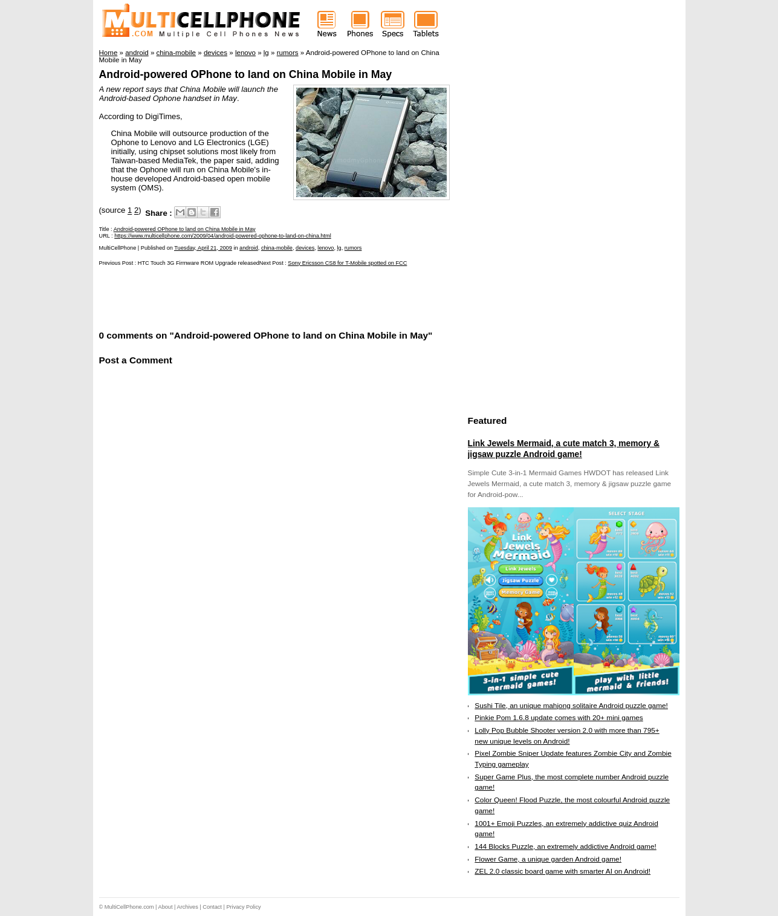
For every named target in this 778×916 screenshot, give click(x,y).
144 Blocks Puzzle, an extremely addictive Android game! (565, 846)
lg (339, 248)
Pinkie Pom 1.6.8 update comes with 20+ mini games (559, 717)
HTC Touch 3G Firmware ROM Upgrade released (198, 263)
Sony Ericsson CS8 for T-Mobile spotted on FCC (347, 263)
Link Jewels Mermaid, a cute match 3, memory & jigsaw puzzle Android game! (564, 448)
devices (305, 248)
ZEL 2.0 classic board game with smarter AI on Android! (562, 871)
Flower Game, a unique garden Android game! (548, 859)
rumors (353, 248)
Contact (212, 907)
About (165, 907)
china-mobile (277, 248)
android (248, 248)
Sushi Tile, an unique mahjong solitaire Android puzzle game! (571, 705)
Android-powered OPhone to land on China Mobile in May (245, 74)
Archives (187, 907)
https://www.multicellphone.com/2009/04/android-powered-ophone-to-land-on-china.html (222, 236)
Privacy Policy (243, 907)
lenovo (325, 248)
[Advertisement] (240, 297)
